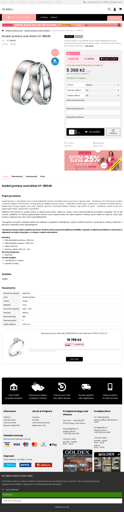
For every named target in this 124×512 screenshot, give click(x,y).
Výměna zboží (10, 420)
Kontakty (59, 2)
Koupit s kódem (109, 59)
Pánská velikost (73, 95)
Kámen (70, 85)
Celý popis (89, 46)
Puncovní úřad (10, 422)
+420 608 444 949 (71, 433)
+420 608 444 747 (92, 2)
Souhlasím (8, 494)
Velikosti (53, 17)
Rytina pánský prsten (75, 108)
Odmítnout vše (62, 507)
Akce (3, 2)
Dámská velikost (74, 90)
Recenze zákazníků (12, 425)
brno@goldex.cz (101, 427)
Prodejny (44, 17)
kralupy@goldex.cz (71, 428)
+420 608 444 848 (102, 432)
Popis (6, 176)
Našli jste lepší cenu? (98, 144)
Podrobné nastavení (12, 501)
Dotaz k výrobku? (69, 144)
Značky (12, 2)
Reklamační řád (39, 425)
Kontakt (35, 420)
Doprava (22, 2)
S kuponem (69, 344)
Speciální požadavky (75, 117)
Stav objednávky (45, 2)
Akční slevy (115, 18)
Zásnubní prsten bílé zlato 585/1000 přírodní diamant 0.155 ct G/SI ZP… (74, 333)
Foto (42, 176)
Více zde (74, 359)
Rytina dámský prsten (75, 100)
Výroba (32, 2)
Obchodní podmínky (41, 422)
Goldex (13, 44)
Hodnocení (31, 176)
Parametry (17, 176)
